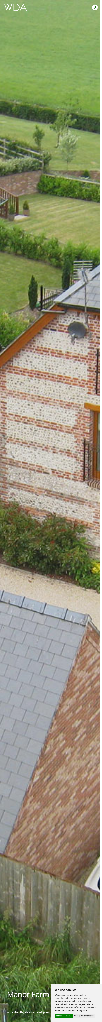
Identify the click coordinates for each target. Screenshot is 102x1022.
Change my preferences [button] (84, 1016)
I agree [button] (59, 1016)
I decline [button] (68, 1016)
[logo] (15, 7)
